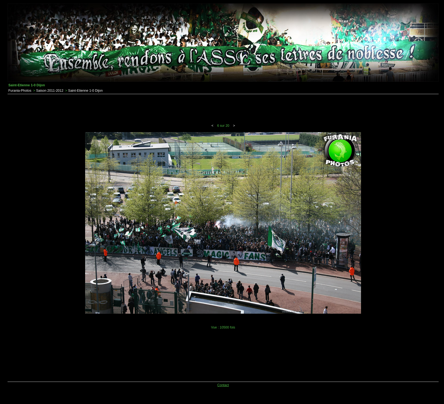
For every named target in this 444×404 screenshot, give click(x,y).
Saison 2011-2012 (49, 91)
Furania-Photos (19, 91)
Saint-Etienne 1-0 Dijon (85, 91)
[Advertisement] (223, 109)
